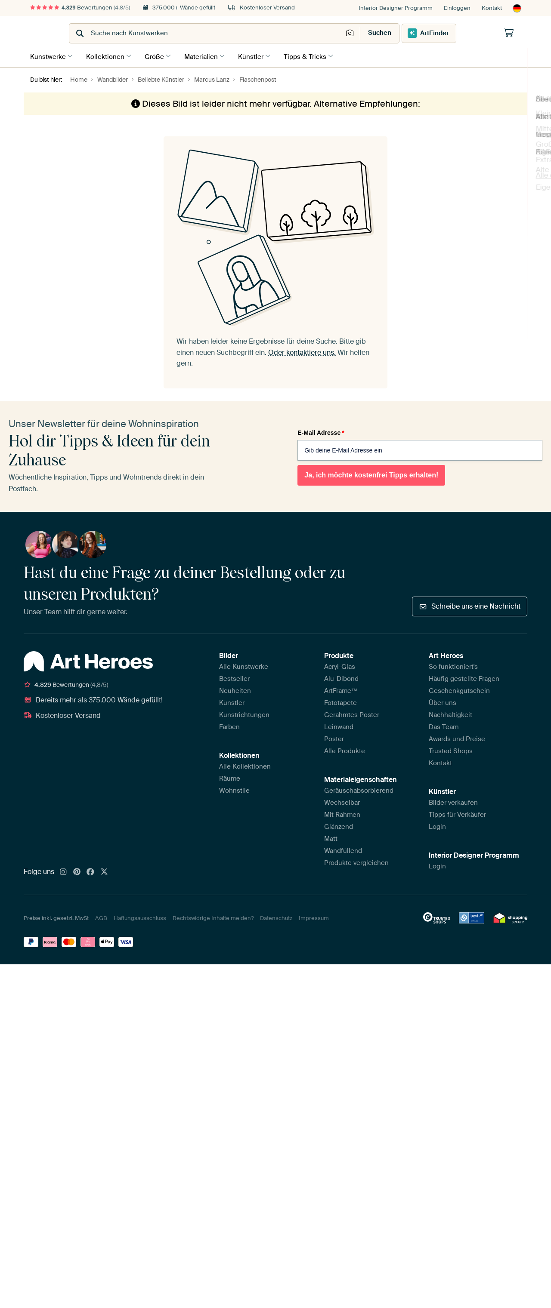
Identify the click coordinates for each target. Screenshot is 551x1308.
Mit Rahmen (342, 813)
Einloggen (457, 8)
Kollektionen (107, 55)
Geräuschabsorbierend (358, 789)
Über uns (442, 701)
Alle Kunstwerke (243, 665)
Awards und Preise (457, 737)
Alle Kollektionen (245, 765)
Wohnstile (234, 789)
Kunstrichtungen (244, 713)
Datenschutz (276, 916)
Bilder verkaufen (453, 801)
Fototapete (340, 701)
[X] (104, 871)
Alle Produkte (344, 749)
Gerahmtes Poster (351, 713)
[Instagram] (63, 871)
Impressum (314, 916)
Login (437, 825)
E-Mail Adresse (320, 431)
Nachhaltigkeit (450, 713)
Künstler (259, 55)
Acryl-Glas (339, 665)
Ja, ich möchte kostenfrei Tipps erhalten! (371, 473)
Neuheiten (235, 689)
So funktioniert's (453, 665)
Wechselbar (342, 801)
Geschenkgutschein (459, 689)
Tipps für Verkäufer (457, 813)
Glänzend (338, 825)
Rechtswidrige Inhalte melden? (213, 916)
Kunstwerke (48, 55)
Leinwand (338, 725)
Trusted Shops (451, 749)
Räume (229, 777)
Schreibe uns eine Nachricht (469, 604)
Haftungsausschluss (140, 916)
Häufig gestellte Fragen (464, 677)
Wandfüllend (343, 849)
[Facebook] (90, 871)
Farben (229, 725)
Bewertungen (80, 7)
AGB (101, 916)
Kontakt (492, 8)
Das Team (443, 725)
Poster (334, 737)
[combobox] (254, 33)
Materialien (207, 55)
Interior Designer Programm (396, 8)
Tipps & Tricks (315, 55)
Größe (158, 55)
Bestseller (234, 677)
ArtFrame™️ (341, 689)
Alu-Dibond (341, 677)
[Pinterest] (77, 871)
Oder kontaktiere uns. (302, 350)
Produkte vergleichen (356, 861)
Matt (330, 837)
